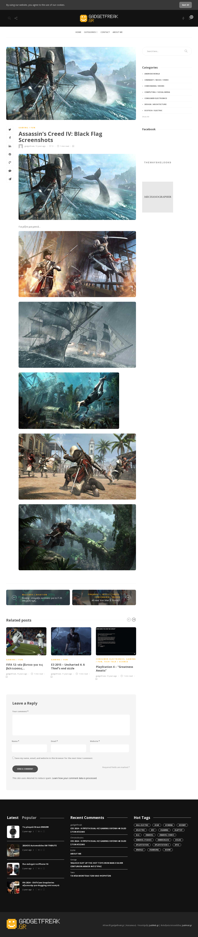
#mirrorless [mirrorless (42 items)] (163, 840)
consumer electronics (110, 659)
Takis (72, 872)
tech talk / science (116, 661)
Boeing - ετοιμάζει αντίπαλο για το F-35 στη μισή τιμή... (42, 599)
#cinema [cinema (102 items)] (169, 825)
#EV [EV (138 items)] (152, 830)
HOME (78, 32)
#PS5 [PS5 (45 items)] (177, 845)
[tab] (13, 817)
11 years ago (67, 674)
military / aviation (34, 594)
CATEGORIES (90, 32)
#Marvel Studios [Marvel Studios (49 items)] (143, 840)
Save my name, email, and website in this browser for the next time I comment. (54, 758)
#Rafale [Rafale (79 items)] (139, 850)
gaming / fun (27, 127)
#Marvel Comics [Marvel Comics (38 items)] (166, 835)
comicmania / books (107, 597)
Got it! (185, 4)
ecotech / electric (153, 110)
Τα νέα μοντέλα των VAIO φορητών (90, 875)
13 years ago (40, 146)
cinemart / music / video (103, 594)
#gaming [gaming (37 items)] (164, 830)
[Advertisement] (157, 237)
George (73, 859)
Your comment (20, 711)
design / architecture (155, 104)
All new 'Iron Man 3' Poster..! (106, 600)
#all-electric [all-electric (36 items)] (142, 825)
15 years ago (22, 674)
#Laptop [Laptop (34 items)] (178, 830)
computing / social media (157, 92)
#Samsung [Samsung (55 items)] (154, 850)
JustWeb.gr (154, 925)
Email (54, 741)
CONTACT (105, 32)
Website (95, 741)
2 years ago (27, 831)
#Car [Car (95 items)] (157, 825)
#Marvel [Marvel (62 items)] (149, 835)
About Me (75, 853)
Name (15, 741)
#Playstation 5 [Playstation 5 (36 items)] (162, 845)
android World (152, 74)
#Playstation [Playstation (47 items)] (142, 845)
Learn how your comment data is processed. (74, 778)
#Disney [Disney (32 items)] (182, 825)
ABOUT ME (118, 32)
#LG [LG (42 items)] (137, 835)
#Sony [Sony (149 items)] (168, 850)
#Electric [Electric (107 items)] (140, 830)
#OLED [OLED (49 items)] (178, 840)
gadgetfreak (29, 146)
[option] (26, 652)
